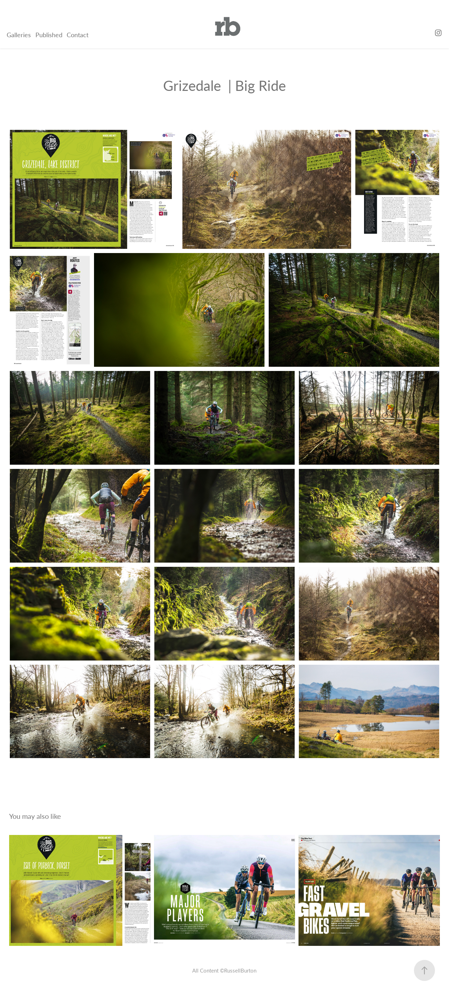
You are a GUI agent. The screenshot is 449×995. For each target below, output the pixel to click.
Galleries (19, 35)
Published (48, 35)
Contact (77, 35)
